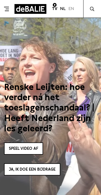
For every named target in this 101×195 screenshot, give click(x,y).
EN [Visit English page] (71, 8)
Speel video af (23, 148)
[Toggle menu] (6, 9)
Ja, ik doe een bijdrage (32, 169)
